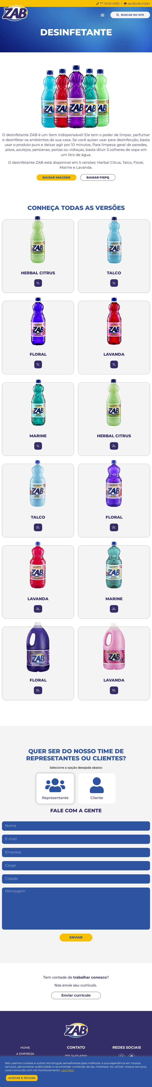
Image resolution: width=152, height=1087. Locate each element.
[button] (102, 15)
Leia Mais (67, 1070)
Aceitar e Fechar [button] (21, 1077)
